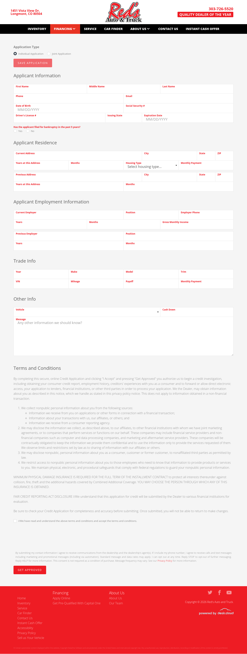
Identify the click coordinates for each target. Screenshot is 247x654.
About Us (138, 29)
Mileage (75, 281)
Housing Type (133, 163)
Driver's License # (26, 115)
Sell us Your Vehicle (30, 638)
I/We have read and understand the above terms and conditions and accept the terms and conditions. (77, 521)
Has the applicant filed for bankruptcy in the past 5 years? (47, 127)
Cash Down (168, 309)
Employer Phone (190, 212)
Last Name (168, 86)
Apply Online (61, 598)
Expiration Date (153, 115)
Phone (19, 96)
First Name (22, 86)
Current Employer (26, 212)
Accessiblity (25, 628)
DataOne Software (75, 648)
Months (75, 163)
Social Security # (135, 105)
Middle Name (97, 86)
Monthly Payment (191, 163)
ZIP (219, 153)
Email (129, 96)
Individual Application (30, 53)
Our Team (116, 603)
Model (129, 271)
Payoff (129, 281)
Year (18, 271)
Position (130, 212)
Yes (20, 131)
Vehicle (20, 309)
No (32, 131)
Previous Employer (26, 233)
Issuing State (114, 115)
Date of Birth (23, 105)
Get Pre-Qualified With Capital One (77, 603)
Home (21, 598)
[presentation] (43, 536)
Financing (63, 29)
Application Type (26, 47)
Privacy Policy (164, 560)
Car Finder (113, 29)
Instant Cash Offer (202, 29)
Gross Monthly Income (175, 222)
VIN (18, 281)
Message (21, 319)
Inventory (37, 29)
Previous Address (26, 174)
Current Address (25, 153)
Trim (183, 271)
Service (90, 29)
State (202, 153)
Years (19, 222)
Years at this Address (28, 163)
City (146, 153)
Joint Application (61, 53)
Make (74, 271)
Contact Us (168, 29)
